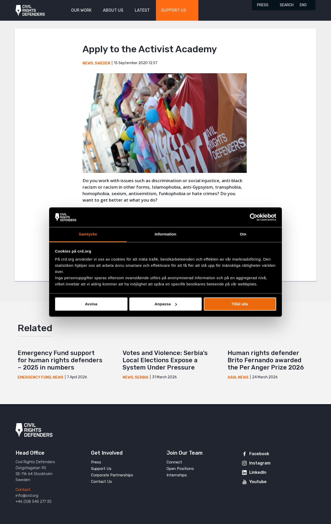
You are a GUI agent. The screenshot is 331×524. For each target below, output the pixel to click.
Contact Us (101, 481)
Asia (232, 377)
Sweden (102, 63)
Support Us (101, 468)
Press (262, 5)
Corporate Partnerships (112, 475)
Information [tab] (165, 234)
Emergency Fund (34, 377)
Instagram (259, 463)
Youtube (258, 481)
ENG (303, 5)
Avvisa (91, 304)
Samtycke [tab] (88, 234)
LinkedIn (257, 472)
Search (287, 5)
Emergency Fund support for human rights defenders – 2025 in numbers (60, 360)
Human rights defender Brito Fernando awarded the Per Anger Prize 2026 (266, 360)
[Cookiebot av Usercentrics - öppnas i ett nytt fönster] (253, 217)
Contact (23, 489)
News (87, 63)
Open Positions (180, 468)
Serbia (141, 377)
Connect (174, 462)
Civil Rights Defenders (30, 10)
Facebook (259, 453)
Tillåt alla (240, 304)
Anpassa (165, 304)
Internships (177, 475)
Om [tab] (243, 234)
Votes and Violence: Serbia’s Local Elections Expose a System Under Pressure (165, 360)
